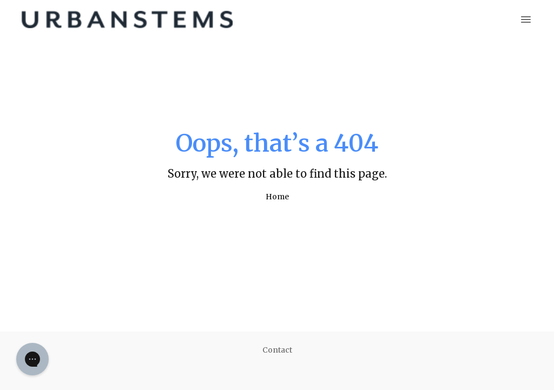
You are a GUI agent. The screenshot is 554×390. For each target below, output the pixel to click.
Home (277, 197)
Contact (277, 350)
